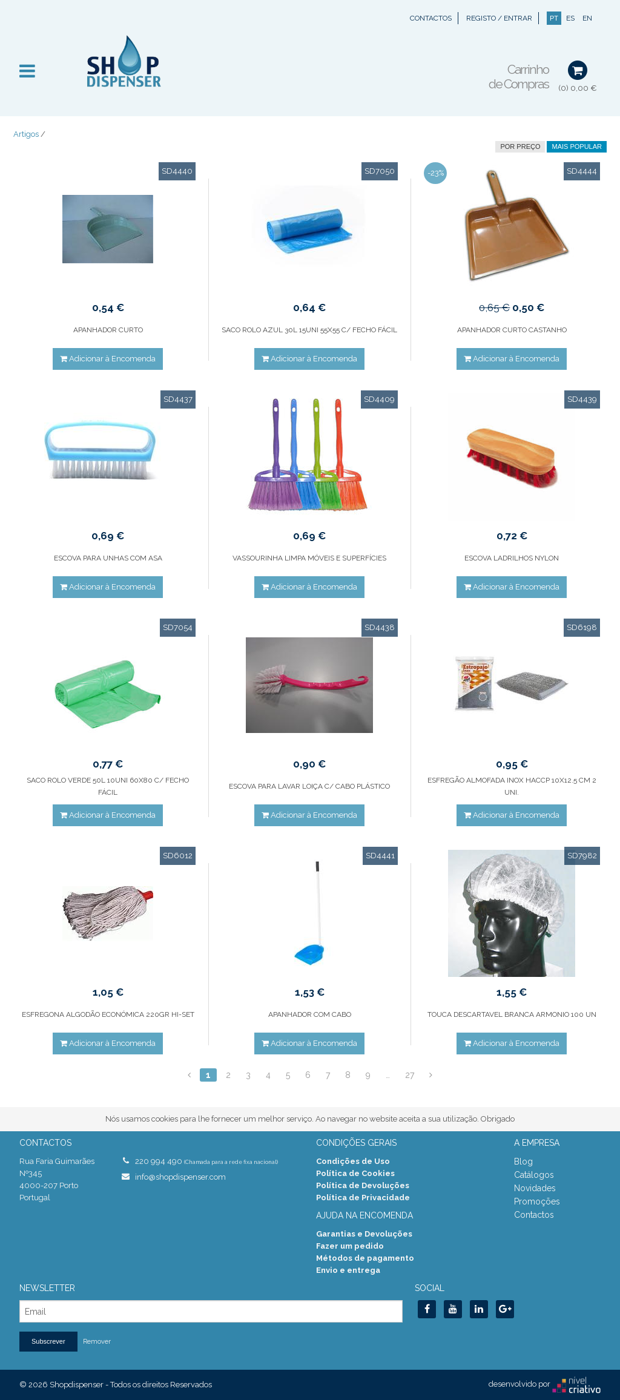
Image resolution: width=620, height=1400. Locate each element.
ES (570, 18)
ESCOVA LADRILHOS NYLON (511, 558)
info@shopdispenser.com (180, 1176)
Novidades (535, 1188)
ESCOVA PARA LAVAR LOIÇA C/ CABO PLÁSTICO (309, 786)
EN (587, 18)
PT (554, 18)
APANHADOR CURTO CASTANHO (512, 330)
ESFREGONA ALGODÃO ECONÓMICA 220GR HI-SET (108, 1014)
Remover (97, 1342)
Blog (523, 1161)
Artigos (26, 134)
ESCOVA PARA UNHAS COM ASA (108, 558)
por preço (520, 146)
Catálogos (534, 1175)
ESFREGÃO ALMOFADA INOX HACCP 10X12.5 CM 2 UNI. (511, 786)
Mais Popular (577, 146)
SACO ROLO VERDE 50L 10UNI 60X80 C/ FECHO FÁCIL (108, 786)
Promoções (537, 1201)
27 (409, 1075)
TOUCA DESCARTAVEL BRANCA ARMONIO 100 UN (511, 1014)
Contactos (431, 18)
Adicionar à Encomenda (108, 358)
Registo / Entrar (499, 18)
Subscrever (48, 1341)
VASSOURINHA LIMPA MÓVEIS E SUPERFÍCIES (309, 558)
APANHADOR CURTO (108, 330)
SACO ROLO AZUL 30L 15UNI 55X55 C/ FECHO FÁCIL (309, 330)
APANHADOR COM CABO (309, 1014)
